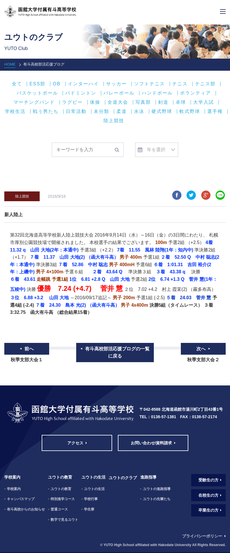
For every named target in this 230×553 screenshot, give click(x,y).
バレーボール (119, 93)
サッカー (116, 84)
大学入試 (203, 102)
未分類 (101, 111)
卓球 (181, 102)
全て (17, 84)
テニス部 (205, 84)
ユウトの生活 (94, 489)
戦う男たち (46, 111)
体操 (95, 102)
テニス (180, 84)
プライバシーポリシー (202, 536)
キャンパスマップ (20, 499)
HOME (10, 64)
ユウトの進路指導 (156, 489)
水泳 (139, 111)
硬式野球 (162, 111)
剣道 (163, 102)
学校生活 (15, 111)
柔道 (121, 111)
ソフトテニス (149, 84)
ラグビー (72, 102)
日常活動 (76, 111)
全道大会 (118, 102)
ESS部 (37, 84)
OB (56, 84)
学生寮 (89, 509)
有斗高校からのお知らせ (26, 509)
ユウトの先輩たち (156, 499)
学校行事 (91, 499)
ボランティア (195, 93)
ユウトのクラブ (123, 477)
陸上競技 (113, 120)
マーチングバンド (34, 102)
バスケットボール (37, 93)
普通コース (59, 509)
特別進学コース (63, 499)
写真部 (143, 102)
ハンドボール (157, 93)
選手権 (215, 111)
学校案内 (14, 489)
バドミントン (80, 93)
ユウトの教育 (61, 489)
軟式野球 (189, 111)
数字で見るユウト (64, 520)
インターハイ (83, 84)
